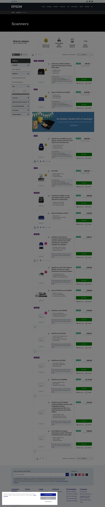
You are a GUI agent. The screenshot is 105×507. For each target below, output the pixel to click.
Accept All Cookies (48, 494)
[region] (29, 498)
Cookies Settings (48, 501)
